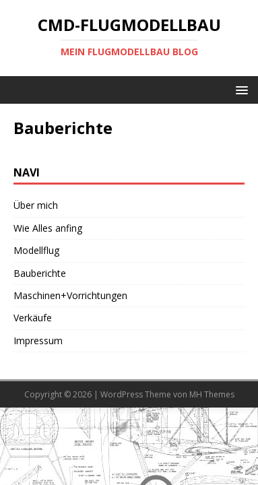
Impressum (38, 340)
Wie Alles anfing (47, 228)
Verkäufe (32, 317)
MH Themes (211, 394)
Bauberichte (39, 273)
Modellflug (36, 250)
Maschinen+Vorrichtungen (70, 295)
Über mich (35, 205)
